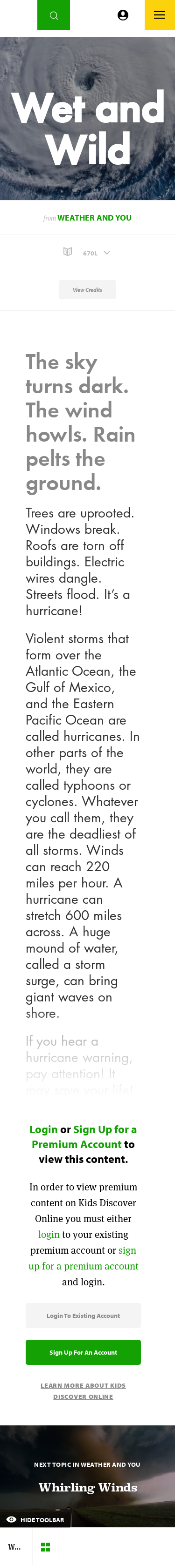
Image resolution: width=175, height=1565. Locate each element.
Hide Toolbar (35, 1520)
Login (43, 1129)
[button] (87, 252)
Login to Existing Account (83, 1315)
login (49, 1234)
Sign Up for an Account (83, 1352)
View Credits (87, 289)
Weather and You (94, 217)
